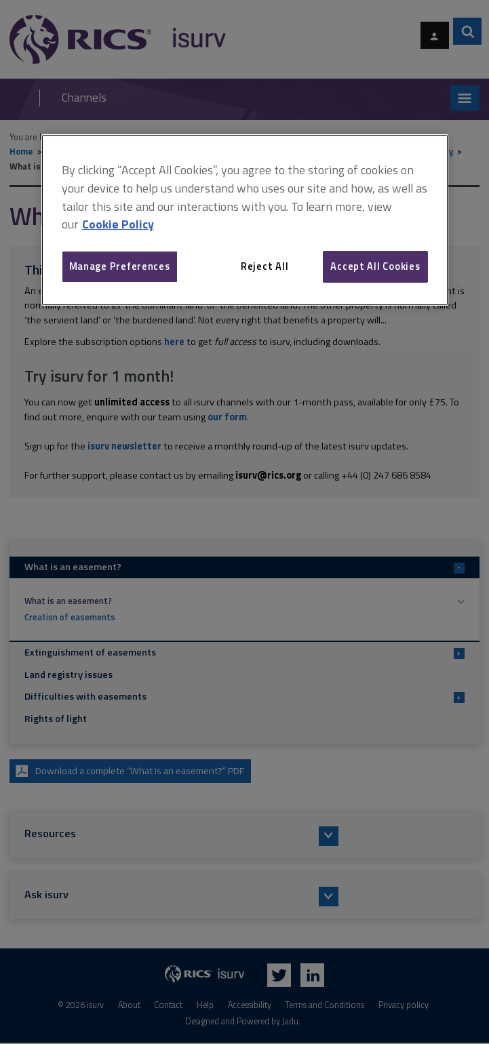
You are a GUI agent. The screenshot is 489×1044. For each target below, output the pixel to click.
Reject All (264, 266)
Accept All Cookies (375, 266)
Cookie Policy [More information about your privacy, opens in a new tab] (118, 225)
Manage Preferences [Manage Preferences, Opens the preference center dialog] (119, 266)
